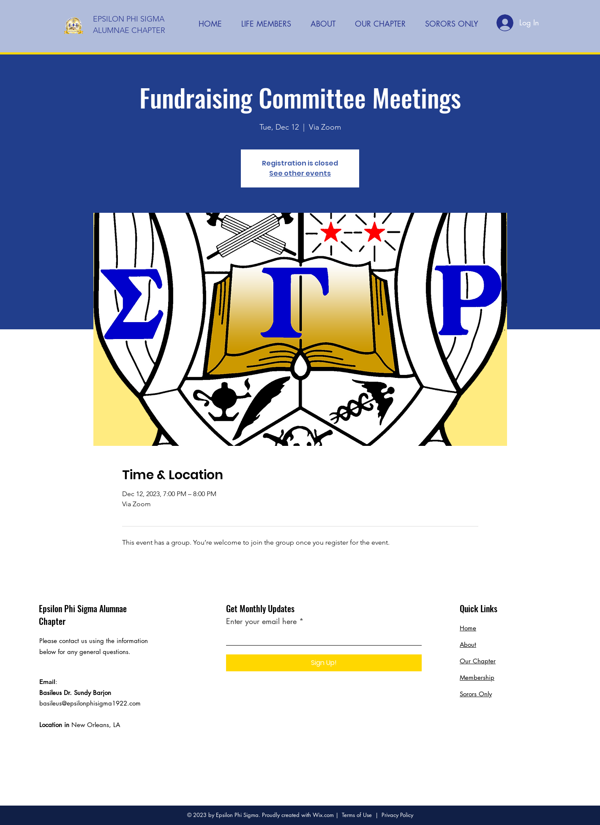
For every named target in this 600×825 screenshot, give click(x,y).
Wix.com (323, 815)
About (468, 644)
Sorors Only (476, 694)
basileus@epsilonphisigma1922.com (90, 703)
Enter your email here (261, 621)
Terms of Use (357, 815)
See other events (300, 173)
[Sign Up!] (324, 662)
